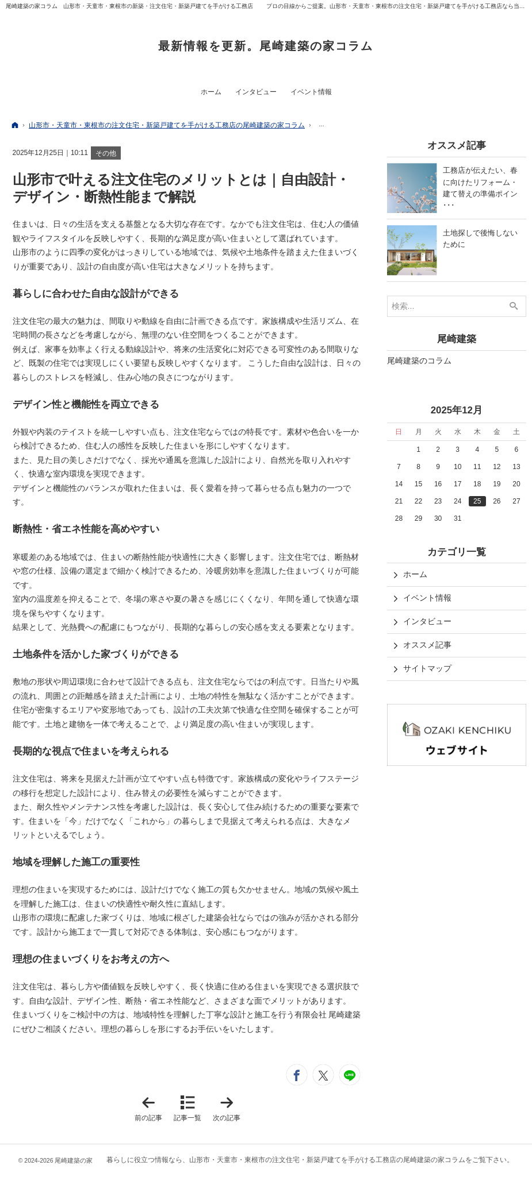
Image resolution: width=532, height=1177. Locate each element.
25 (477, 501)
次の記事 (229, 1108)
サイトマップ (427, 668)
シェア (296, 1074)
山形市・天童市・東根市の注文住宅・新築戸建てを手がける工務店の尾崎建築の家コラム (327, 1160)
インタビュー (427, 621)
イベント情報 (427, 597)
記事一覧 (187, 1118)
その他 (105, 153)
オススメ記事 (427, 644)
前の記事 (151, 1108)
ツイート (323, 1074)
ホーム (415, 574)
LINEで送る (349, 1074)
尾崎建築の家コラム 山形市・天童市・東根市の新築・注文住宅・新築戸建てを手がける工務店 (129, 6)
